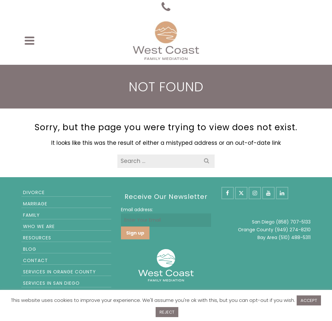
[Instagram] (255, 193)
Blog (29, 249)
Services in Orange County (59, 272)
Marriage (35, 204)
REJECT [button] (167, 312)
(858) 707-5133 (293, 222)
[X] (241, 193)
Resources (37, 238)
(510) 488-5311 (295, 237)
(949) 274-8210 (293, 229)
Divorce (34, 192)
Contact (35, 260)
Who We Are (39, 226)
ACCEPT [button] (309, 300)
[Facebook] (227, 193)
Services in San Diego (51, 283)
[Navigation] (29, 40)
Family (31, 215)
